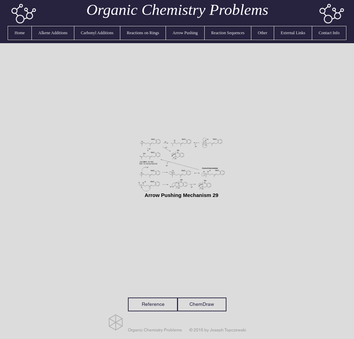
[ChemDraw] (201, 304)
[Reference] (153, 304)
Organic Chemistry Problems (177, 9)
